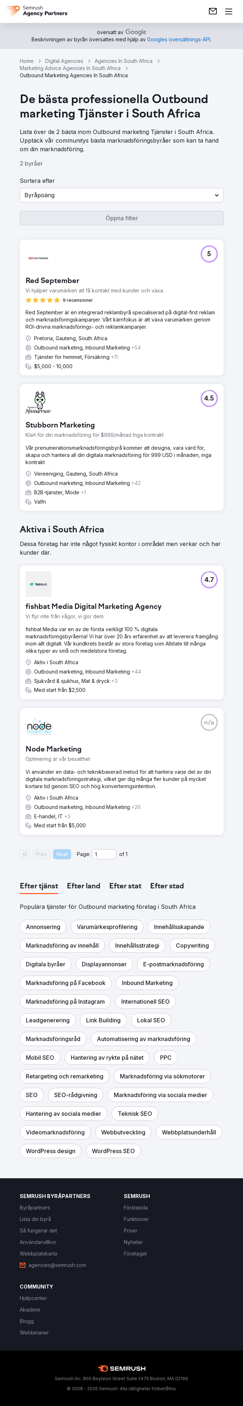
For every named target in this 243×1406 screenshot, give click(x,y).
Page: (83, 854)
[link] (213, 11)
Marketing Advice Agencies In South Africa (70, 68)
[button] (122, 195)
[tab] (39, 886)
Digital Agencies (64, 61)
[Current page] (104, 854)
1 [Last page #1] (126, 854)
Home (27, 61)
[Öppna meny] (228, 11)
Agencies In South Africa (124, 61)
